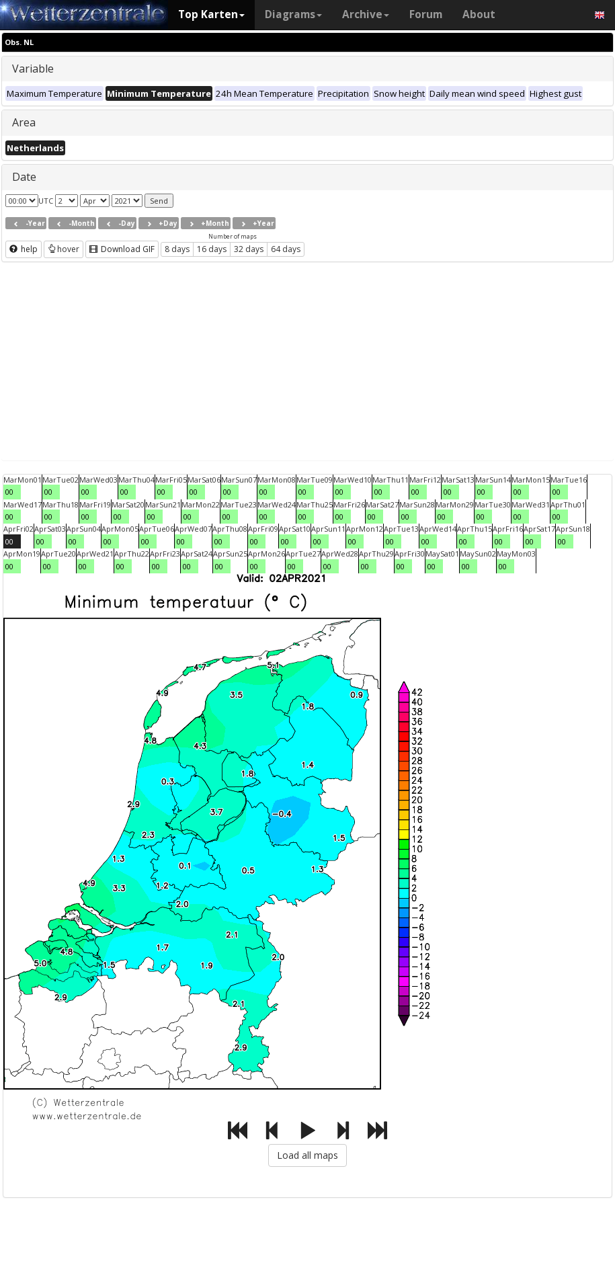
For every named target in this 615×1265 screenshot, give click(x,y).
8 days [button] (177, 249)
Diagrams (293, 14)
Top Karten (211, 14)
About (478, 14)
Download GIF (122, 249)
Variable (33, 68)
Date (24, 176)
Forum (425, 14)
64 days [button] (285, 249)
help (23, 249)
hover (63, 249)
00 (9, 492)
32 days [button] (248, 249)
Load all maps (307, 1155)
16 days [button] (212, 249)
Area (24, 122)
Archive (365, 14)
